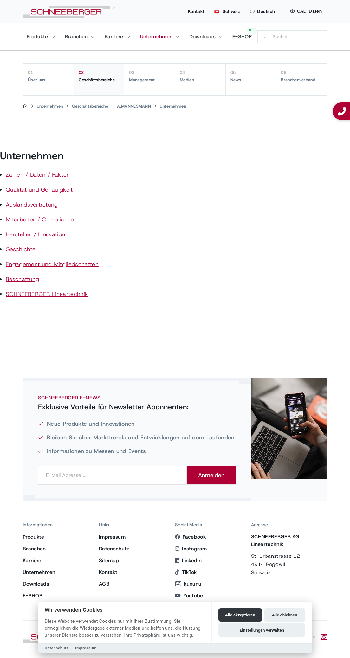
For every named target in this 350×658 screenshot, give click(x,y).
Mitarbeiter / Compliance (40, 219)
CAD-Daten (306, 11)
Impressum (112, 537)
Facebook (190, 537)
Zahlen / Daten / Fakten (38, 175)
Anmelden (211, 475)
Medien (200, 76)
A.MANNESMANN (134, 106)
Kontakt (196, 11)
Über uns (48, 76)
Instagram (191, 548)
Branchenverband (301, 76)
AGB (104, 584)
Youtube (189, 595)
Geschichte (21, 249)
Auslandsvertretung (32, 204)
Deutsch (262, 11)
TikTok (186, 572)
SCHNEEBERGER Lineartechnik (47, 294)
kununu (188, 584)
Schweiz (227, 11)
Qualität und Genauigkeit (39, 190)
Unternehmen (157, 36)
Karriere (115, 36)
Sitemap (109, 560)
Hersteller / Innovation (35, 234)
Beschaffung (22, 279)
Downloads (203, 36)
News (250, 76)
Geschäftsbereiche (99, 76)
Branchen (77, 36)
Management (149, 76)
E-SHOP (242, 36)
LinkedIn (188, 560)
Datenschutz (114, 548)
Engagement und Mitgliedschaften (52, 264)
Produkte (38, 36)
